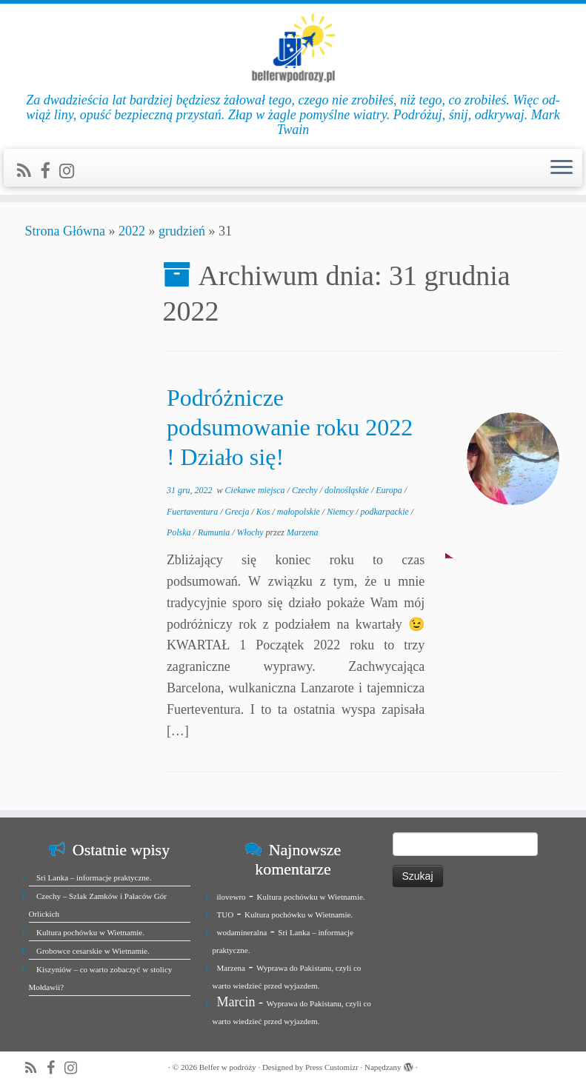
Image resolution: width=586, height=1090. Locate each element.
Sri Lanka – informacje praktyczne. (93, 877)
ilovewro (231, 896)
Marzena (303, 532)
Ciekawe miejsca (256, 490)
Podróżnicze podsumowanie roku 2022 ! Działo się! (290, 427)
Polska (180, 532)
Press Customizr (332, 1067)
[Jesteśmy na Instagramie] (71, 171)
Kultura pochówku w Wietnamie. (90, 932)
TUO (225, 914)
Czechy (306, 490)
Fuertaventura (193, 511)
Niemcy (341, 511)
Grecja (238, 511)
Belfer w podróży (227, 1067)
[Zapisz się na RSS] (28, 171)
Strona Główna (65, 231)
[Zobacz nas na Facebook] (49, 171)
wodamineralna (242, 932)
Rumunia (215, 532)
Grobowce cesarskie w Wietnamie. (93, 950)
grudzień (182, 231)
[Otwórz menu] (561, 168)
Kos (264, 511)
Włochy (251, 532)
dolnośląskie (347, 490)
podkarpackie (385, 511)
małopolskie (299, 511)
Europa (390, 490)
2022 (132, 231)
